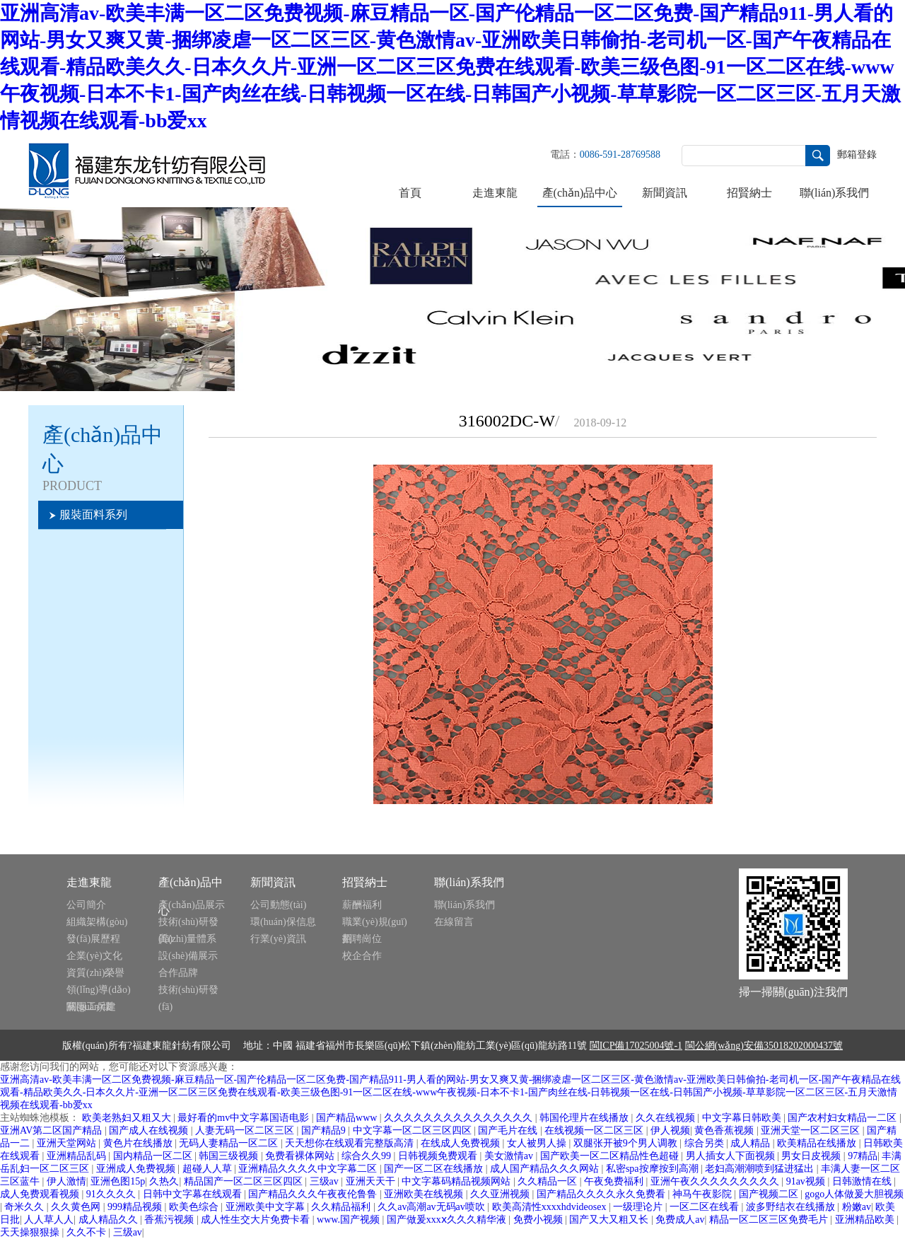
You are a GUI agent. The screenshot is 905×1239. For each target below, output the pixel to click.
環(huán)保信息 (283, 922)
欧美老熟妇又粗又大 (128, 1117)
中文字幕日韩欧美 (743, 1117)
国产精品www (348, 1117)
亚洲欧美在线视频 (425, 1194)
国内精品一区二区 (154, 1156)
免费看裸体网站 (301, 1156)
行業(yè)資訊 (278, 938)
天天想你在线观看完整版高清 (350, 1143)
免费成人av (679, 1219)
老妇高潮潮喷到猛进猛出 (761, 1168)
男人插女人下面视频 (732, 1156)
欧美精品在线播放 (818, 1143)
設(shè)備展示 (188, 955)
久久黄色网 (77, 1207)
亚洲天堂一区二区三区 (812, 1130)
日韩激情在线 (863, 1181)
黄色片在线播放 (139, 1143)
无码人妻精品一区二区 (230, 1143)
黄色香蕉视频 (725, 1130)
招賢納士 (749, 193)
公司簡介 (86, 905)
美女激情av (510, 1156)
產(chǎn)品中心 (580, 193)
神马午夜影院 (703, 1194)
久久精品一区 (549, 1181)
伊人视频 (670, 1130)
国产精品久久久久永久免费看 (602, 1194)
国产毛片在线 (509, 1130)
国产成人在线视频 (150, 1130)
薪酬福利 (362, 905)
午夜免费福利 (615, 1181)
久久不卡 (87, 1232)
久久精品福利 (342, 1207)
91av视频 (807, 1181)
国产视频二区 (770, 1194)
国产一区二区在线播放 (435, 1168)
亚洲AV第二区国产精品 (52, 1130)
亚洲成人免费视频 (137, 1168)
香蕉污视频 (170, 1219)
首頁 (410, 193)
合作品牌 (178, 972)
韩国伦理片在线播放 (585, 1117)
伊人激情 (66, 1181)
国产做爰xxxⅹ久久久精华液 (448, 1219)
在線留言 (454, 922)
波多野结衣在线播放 (792, 1207)
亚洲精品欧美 (866, 1219)
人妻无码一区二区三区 (246, 1130)
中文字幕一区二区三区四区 (413, 1130)
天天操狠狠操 (31, 1232)
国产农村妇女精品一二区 (843, 1117)
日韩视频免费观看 (439, 1156)
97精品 (862, 1156)
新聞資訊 (664, 193)
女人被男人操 (538, 1143)
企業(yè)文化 (94, 955)
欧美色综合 (195, 1207)
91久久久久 (112, 1194)
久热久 (164, 1181)
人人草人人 (49, 1219)
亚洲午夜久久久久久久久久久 (716, 1181)
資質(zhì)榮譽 (95, 972)
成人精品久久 (109, 1219)
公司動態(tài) (278, 905)
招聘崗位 (362, 938)
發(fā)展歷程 (93, 938)
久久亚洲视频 (501, 1194)
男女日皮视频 (812, 1156)
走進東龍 (495, 193)
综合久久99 (367, 1156)
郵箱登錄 (857, 154)
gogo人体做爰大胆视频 (854, 1194)
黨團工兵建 (91, 1006)
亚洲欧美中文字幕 (267, 1207)
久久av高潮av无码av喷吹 (432, 1207)
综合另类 (705, 1143)
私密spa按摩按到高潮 (653, 1168)
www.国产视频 (349, 1219)
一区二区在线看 (706, 1207)
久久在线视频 (667, 1117)
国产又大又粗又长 (610, 1219)
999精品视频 (136, 1207)
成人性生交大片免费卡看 (257, 1219)
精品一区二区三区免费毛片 (770, 1219)
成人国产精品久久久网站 (546, 1168)
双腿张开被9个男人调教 (626, 1143)
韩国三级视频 (230, 1156)
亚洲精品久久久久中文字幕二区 (309, 1168)
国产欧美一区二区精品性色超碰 (611, 1156)
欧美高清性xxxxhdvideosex (550, 1207)
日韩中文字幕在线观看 (194, 1194)
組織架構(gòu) (96, 922)
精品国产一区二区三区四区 (244, 1181)
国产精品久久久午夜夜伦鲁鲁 (314, 1194)
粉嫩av (856, 1207)
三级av (325, 1181)
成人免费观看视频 (41, 1194)
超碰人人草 (208, 1168)
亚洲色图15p (117, 1181)
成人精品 (751, 1143)
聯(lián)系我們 (835, 193)
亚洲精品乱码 (78, 1156)
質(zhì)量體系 (187, 938)
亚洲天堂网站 (68, 1143)
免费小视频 (539, 1219)
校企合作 (362, 955)
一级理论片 (639, 1207)
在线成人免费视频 (462, 1143)
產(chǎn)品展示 (191, 905)
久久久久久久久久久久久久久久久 (459, 1117)
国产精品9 (325, 1130)
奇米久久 (25, 1207)
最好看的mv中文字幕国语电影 (244, 1117)
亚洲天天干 (372, 1181)
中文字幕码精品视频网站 (457, 1181)
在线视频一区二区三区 (595, 1130)
